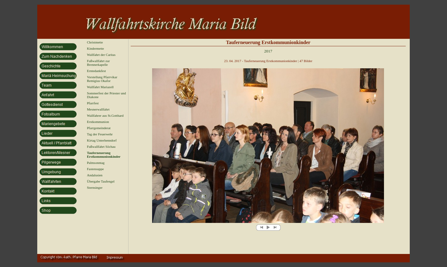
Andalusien (94, 175)
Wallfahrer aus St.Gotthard (105, 115)
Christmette (95, 42)
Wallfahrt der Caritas (101, 55)
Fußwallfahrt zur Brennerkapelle (98, 62)
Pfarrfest (93, 103)
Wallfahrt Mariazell (100, 87)
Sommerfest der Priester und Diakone (106, 95)
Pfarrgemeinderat (99, 128)
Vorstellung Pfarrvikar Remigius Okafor (102, 79)
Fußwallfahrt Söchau (101, 146)
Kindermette (95, 48)
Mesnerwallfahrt (98, 109)
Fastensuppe (95, 169)
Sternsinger (94, 187)
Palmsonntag (96, 163)
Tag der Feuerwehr (100, 134)
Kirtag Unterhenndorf (102, 140)
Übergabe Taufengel (101, 181)
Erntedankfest (96, 71)
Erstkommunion (98, 122)
